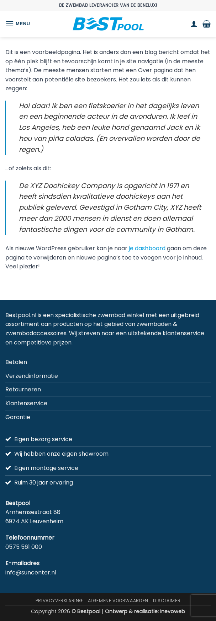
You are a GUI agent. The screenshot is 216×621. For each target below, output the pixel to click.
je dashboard (147, 248)
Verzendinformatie (31, 376)
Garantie (17, 417)
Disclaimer (166, 601)
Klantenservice (26, 403)
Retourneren (23, 389)
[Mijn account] (193, 24)
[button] (17, 23)
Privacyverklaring (59, 601)
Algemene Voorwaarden (118, 601)
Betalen (16, 362)
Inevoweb (172, 611)
